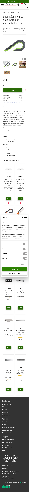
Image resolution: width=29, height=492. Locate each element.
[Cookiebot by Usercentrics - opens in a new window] (20, 218)
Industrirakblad (6, 404)
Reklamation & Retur (8, 442)
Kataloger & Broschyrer (9, 427)
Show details (20, 264)
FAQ (3, 450)
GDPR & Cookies (7, 448)
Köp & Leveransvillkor (8, 440)
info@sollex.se (9, 478)
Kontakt (4, 469)
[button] (2, 4)
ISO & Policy (5, 445)
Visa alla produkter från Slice (11, 103)
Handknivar (5, 412)
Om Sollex (5, 422)
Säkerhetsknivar (7, 407)
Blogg (4, 424)
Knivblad (4, 409)
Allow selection (14, 273)
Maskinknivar (6, 415)
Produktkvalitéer (7, 433)
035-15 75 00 (8, 476)
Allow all (14, 269)
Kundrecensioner (7, 430)
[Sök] (27, 8)
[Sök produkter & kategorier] (13, 8)
